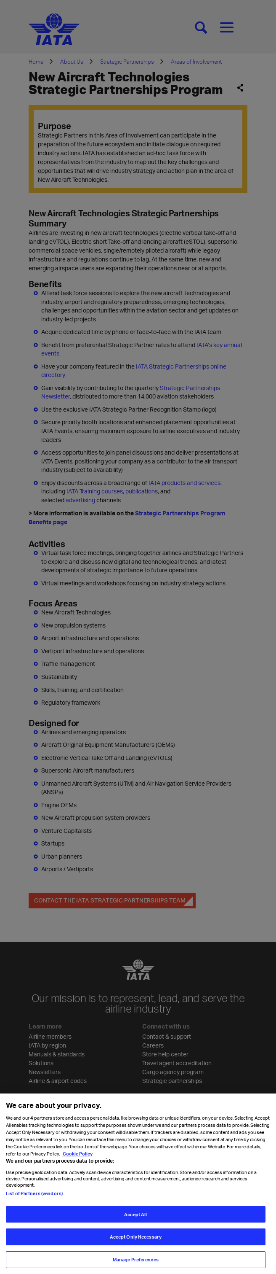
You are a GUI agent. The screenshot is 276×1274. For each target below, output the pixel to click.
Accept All (135, 1221)
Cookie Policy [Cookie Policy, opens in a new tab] (77, 1161)
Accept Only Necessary (136, 1244)
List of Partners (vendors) (34, 1200)
